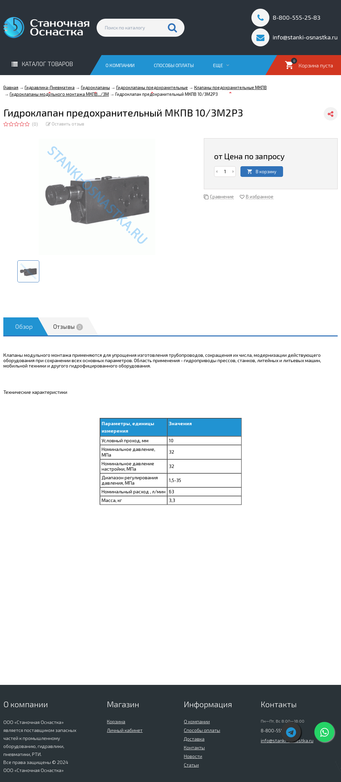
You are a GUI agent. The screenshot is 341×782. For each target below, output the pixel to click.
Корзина (116, 721)
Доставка (194, 739)
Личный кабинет (125, 730)
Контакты (194, 747)
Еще (221, 65)
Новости (193, 756)
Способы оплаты (174, 65)
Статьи (191, 765)
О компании (120, 65)
